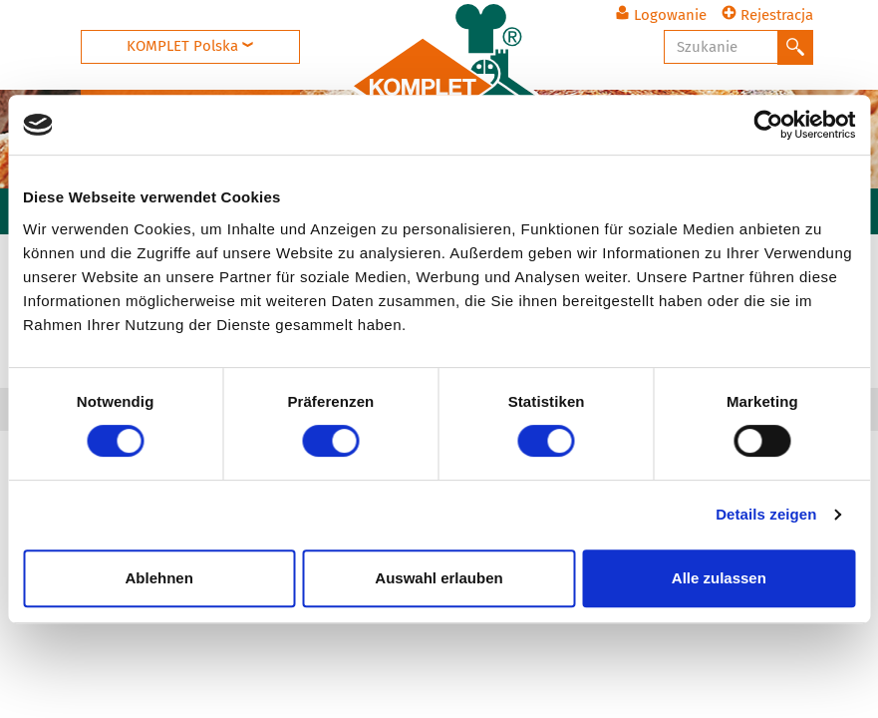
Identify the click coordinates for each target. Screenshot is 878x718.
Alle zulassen (719, 577)
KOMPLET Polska (190, 46)
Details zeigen (766, 514)
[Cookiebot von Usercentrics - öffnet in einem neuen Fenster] (768, 125)
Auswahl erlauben (438, 577)
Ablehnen (159, 577)
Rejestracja (767, 15)
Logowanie (661, 15)
